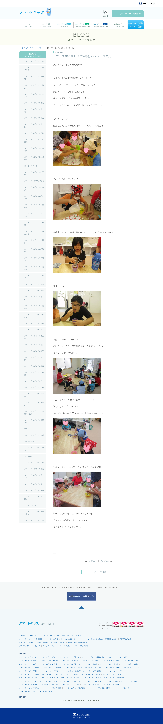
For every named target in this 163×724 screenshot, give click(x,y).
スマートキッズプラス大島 (27, 657)
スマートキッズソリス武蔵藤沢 (114, 678)
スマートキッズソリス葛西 (73, 667)
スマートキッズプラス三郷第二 (71, 678)
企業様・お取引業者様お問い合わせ (79, 642)
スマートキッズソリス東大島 (89, 660)
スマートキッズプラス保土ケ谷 (29, 684)
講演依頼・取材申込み (58, 642)
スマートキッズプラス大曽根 (110, 684)
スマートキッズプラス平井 (68, 664)
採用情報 (22, 697)
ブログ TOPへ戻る (98, 572)
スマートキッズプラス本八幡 (113, 671)
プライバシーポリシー (50, 646)
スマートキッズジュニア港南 (88, 681)
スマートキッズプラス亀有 (93, 667)
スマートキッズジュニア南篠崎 (29, 667)
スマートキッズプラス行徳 (69, 674)
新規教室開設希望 (43, 642)
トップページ (23, 48)
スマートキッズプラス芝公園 (92, 671)
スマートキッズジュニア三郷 (92, 678)
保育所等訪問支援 (125, 639)
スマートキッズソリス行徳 (50, 674)
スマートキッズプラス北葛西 (88, 664)
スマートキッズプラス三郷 (50, 678)
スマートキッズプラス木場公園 (48, 660)
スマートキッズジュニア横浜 (28, 681)
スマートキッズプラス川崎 (90, 684)
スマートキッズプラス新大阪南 (51, 688)
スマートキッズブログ (37, 48)
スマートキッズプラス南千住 (49, 671)
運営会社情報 (83, 646)
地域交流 (79, 635)
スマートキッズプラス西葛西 (109, 664)
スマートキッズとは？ (35, 635)
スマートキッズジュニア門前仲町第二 (94, 657)
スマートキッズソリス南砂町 (110, 660)
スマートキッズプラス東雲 (69, 660)
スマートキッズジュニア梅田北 (29, 688)
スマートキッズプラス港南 (68, 681)
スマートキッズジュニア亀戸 (117, 657)
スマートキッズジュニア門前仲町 (68, 657)
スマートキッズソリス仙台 (45, 691)
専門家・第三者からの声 (52, 635)
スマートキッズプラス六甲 (121, 688)
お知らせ (22, 635)
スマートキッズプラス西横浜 (109, 681)
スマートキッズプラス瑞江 (129, 664)
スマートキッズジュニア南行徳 (90, 674)
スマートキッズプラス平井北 (28, 671)
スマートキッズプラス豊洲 (27, 660)
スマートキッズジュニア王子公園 (74, 688)
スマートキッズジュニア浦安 (112, 674)
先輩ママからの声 (67, 635)
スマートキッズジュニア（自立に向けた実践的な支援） (99, 639)
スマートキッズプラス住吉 (47, 657)
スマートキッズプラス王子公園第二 (98, 688)
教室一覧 (22, 654)
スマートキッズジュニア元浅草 (71, 671)
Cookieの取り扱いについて (68, 646)
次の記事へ (105, 561)
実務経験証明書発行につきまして (29, 646)
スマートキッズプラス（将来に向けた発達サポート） (62, 639)
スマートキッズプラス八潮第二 (29, 678)
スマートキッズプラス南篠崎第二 (52, 667)
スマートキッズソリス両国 (132, 667)
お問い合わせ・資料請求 (130, 14)
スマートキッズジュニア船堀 (48, 664)
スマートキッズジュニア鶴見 (70, 684)
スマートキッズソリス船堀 (130, 660)
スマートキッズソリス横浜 (129, 681)
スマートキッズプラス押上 (112, 667)
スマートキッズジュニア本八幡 (29, 674)
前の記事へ (91, 561)
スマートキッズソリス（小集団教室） (31, 639)
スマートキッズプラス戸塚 (48, 681)
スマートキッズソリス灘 (27, 691)
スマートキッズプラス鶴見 (50, 684)
